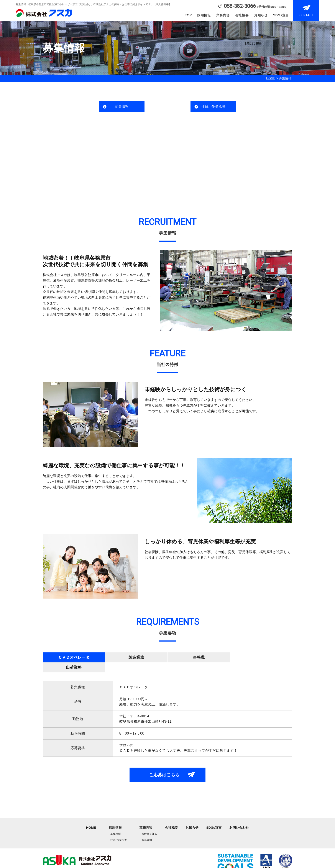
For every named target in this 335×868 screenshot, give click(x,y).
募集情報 (122, 106)
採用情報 (204, 15)
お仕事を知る (148, 823)
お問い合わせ (239, 817)
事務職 (198, 657)
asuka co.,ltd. (65, 864)
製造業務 (136, 657)
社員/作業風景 (117, 829)
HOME (270, 78)
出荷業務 (261, 657)
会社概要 (242, 15)
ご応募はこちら (164, 764)
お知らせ (261, 15)
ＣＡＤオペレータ (73, 657)
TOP (188, 15)
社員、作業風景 (213, 106)
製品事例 (145, 829)
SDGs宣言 (281, 15)
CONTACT (306, 15)
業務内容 (223, 15)
